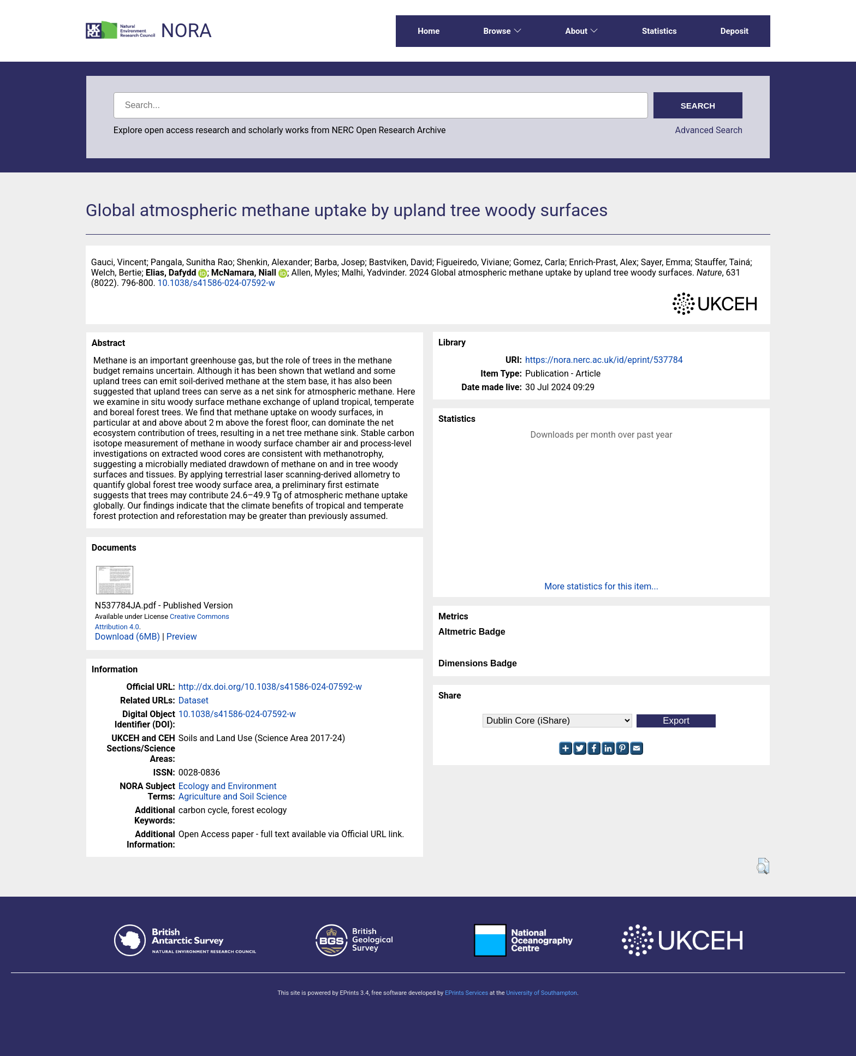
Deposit (735, 31)
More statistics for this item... (601, 586)
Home (428, 31)
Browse (502, 31)
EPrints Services (466, 993)
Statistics (659, 31)
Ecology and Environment (228, 786)
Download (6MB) (127, 636)
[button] (763, 866)
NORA (185, 31)
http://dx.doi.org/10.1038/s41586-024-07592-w (270, 687)
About (582, 31)
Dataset (194, 700)
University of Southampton (541, 993)
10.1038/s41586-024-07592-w (216, 283)
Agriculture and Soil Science (233, 796)
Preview (182, 636)
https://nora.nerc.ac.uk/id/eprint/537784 (604, 360)
